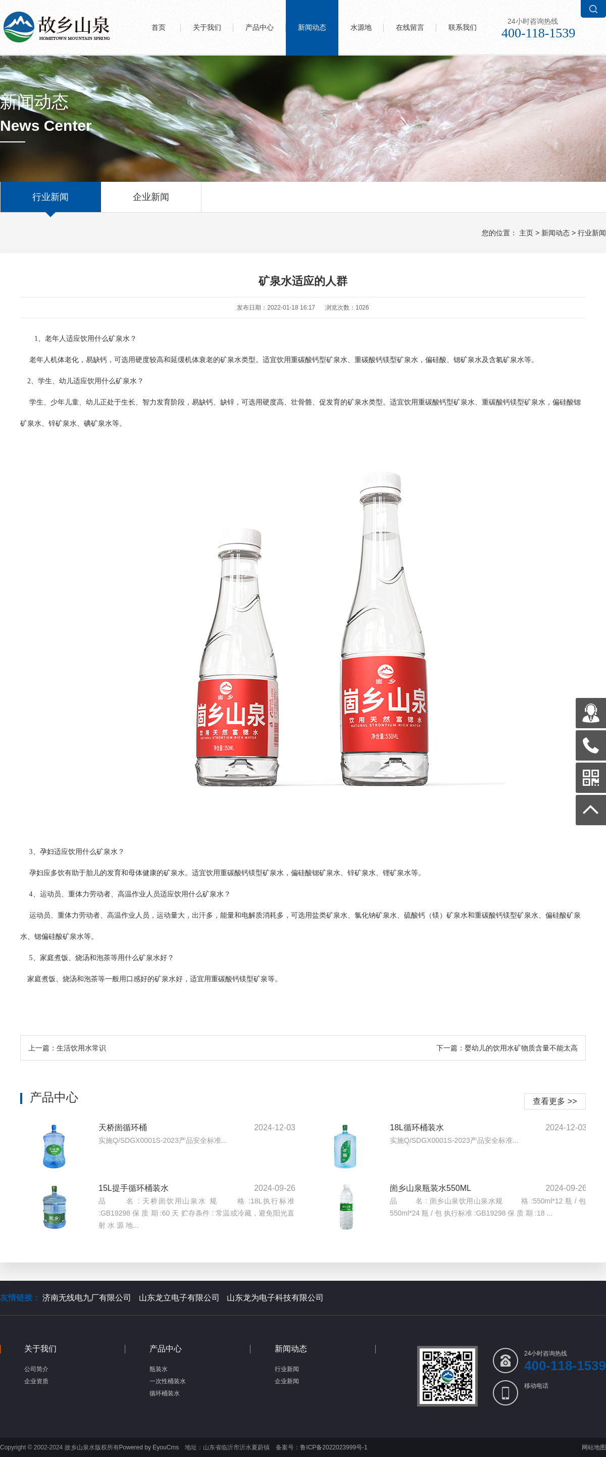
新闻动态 (312, 27)
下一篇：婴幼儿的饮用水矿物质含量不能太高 (507, 1048)
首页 (159, 27)
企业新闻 (151, 202)
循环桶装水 (164, 1393)
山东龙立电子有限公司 (179, 1297)
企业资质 (36, 1381)
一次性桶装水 (167, 1381)
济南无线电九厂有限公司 (86, 1297)
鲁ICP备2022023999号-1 (333, 1447)
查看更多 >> (555, 1101)
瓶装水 (158, 1369)
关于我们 (207, 27)
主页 (526, 233)
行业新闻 (50, 202)
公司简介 (36, 1369)
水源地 (361, 27)
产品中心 (259, 27)
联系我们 (462, 27)
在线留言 (410, 27)
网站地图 (594, 1447)
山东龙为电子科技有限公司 (275, 1297)
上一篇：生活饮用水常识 (67, 1048)
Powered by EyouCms (149, 1447)
